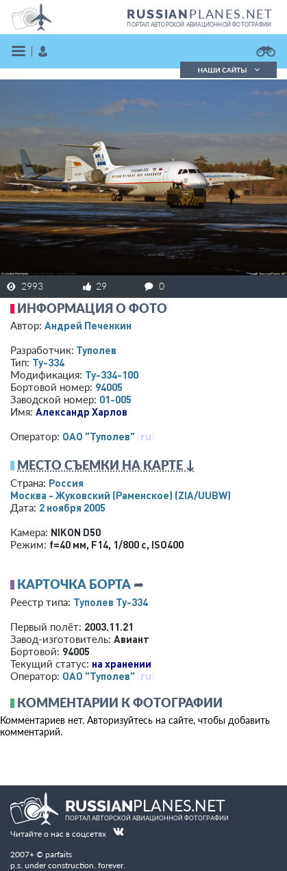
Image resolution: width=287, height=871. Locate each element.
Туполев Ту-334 (110, 602)
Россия (66, 483)
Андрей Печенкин (88, 325)
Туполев (96, 350)
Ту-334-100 (111, 374)
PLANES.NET (200, 13)
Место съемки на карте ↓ (106, 464)
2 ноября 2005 (72, 507)
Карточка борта (74, 584)
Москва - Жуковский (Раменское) (120, 495)
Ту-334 (48, 362)
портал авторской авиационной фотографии (199, 24)
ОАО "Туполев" (98, 436)
